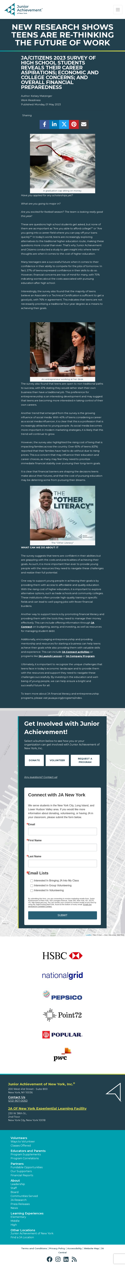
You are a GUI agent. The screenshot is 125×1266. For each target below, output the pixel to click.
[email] (84, 125)
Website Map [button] (91, 1248)
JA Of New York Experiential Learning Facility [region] (47, 1108)
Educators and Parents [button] (28, 1150)
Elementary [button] (18, 1217)
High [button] (14, 1224)
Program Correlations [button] (25, 1158)
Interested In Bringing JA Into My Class (56, 880)
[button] (50, 1259)
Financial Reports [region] (22, 1175)
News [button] (14, 1208)
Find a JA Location (22, 1237)
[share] (45, 125)
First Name (35, 840)
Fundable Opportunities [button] (27, 1167)
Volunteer (57, 760)
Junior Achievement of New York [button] (32, 1233)
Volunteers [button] (19, 1138)
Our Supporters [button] (21, 1171)
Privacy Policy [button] (57, 1248)
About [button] (15, 1180)
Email (31, 824)
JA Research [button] (19, 1200)
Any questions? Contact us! (40, 777)
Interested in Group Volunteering (53, 885)
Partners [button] (17, 1163)
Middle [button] (15, 1220)
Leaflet (88, 935)
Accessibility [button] (74, 1248)
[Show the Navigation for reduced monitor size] (117, 9)
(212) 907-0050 (18, 1100)
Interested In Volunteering (49, 890)
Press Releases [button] (20, 1204)
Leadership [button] (18, 1184)
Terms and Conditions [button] (34, 1248)
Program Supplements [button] (26, 1154)
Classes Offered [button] (21, 1145)
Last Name (34, 856)
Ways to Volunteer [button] (23, 1141)
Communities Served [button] (24, 1196)
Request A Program (85, 760)
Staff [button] (14, 1188)
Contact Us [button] (16, 1097)
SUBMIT (62, 915)
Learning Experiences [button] (27, 1213)
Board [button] (15, 1192)
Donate (34, 760)
